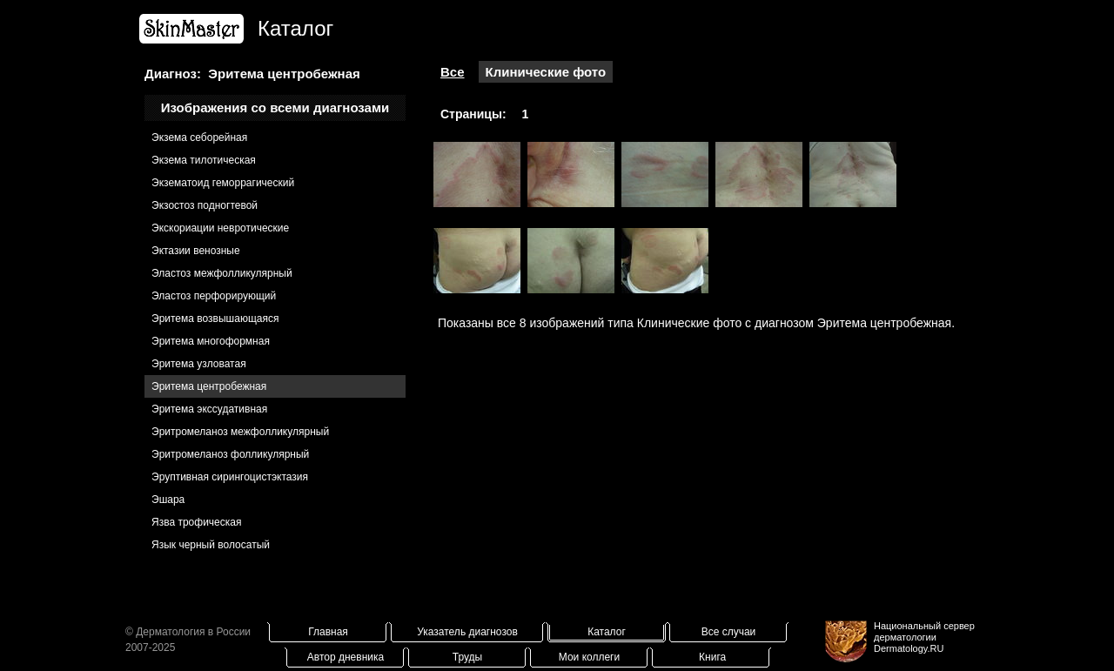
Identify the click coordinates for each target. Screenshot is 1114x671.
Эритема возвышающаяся (214, 318)
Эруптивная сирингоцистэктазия (229, 477)
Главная (328, 632)
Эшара (168, 499)
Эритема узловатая (198, 364)
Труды (467, 657)
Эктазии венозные (195, 251)
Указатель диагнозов (467, 632)
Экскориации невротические (220, 228)
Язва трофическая (196, 522)
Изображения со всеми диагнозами (275, 107)
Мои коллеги (589, 657)
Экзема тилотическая (203, 160)
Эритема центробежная (208, 386)
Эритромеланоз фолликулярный (230, 454)
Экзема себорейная (199, 137)
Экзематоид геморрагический (222, 183)
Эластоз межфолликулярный (221, 273)
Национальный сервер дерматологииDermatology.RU (924, 637)
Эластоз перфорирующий (213, 296)
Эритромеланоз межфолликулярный (240, 432)
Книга (712, 657)
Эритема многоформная (210, 341)
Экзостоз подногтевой (204, 205)
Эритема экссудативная (209, 409)
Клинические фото (546, 71)
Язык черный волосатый (210, 545)
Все (452, 71)
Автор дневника (345, 657)
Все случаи (728, 632)
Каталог (606, 632)
